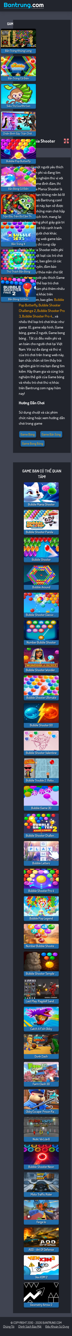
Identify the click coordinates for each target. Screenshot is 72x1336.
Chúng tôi (8, 1326)
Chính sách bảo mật (29, 1326)
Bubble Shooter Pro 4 (37, 316)
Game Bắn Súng (51, 434)
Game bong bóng (32, 443)
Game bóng (28, 434)
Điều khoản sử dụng (57, 1326)
